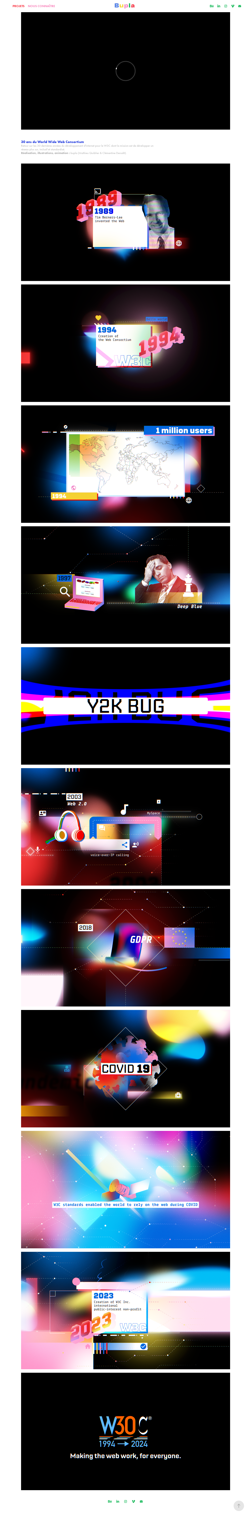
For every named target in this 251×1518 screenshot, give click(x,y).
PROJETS (19, 6)
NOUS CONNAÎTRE (41, 6)
